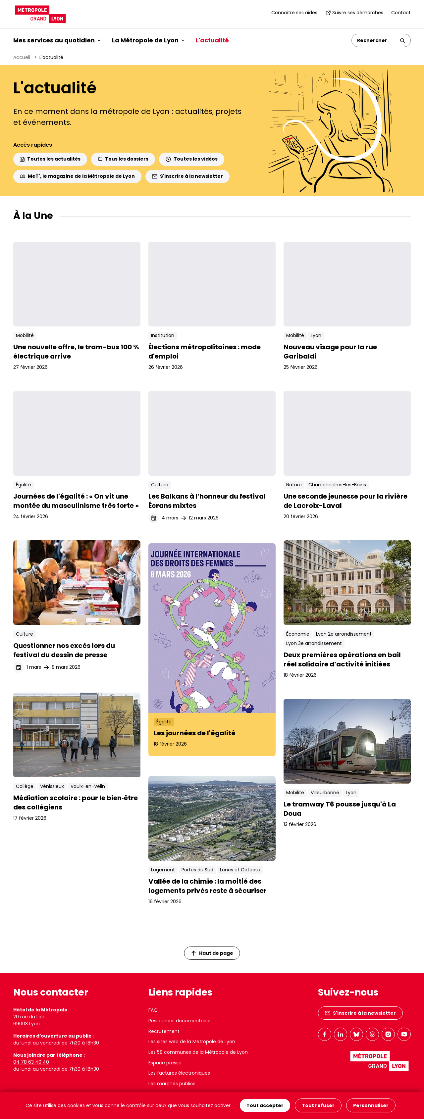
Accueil (21, 57)
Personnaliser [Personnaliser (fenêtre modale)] (371, 1105)
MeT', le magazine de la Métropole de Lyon (77, 176)
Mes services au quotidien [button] (57, 40)
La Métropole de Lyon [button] (148, 40)
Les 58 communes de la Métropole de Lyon (198, 1052)
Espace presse (165, 1062)
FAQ (153, 1010)
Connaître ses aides (294, 12)
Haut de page (212, 953)
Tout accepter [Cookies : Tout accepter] (265, 1105)
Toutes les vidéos (192, 159)
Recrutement (164, 1031)
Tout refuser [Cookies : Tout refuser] (318, 1105)
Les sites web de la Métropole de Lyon (191, 1041)
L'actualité (212, 40)
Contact (401, 12)
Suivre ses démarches (354, 12)
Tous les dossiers (123, 159)
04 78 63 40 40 (31, 1062)
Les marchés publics (171, 1083)
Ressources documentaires (180, 1020)
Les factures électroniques (179, 1073)
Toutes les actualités (50, 159)
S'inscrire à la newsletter (187, 176)
